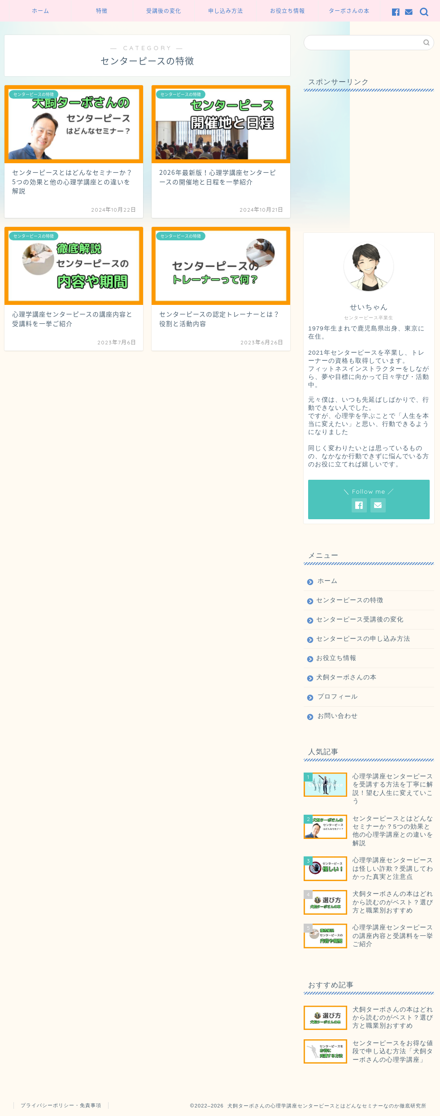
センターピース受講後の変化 (360, 619)
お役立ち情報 (287, 11)
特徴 (102, 11)
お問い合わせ (338, 715)
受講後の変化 (163, 11)
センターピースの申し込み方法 (363, 638)
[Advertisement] (369, 154)
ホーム (40, 11)
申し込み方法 (225, 11)
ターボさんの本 (349, 11)
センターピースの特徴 (349, 600)
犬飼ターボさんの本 (346, 677)
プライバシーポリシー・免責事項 (61, 1105)
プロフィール (338, 696)
